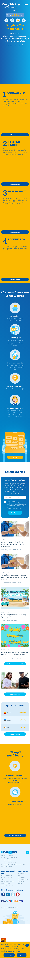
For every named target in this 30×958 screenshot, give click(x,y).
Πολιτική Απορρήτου (23, 879)
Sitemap (20, 883)
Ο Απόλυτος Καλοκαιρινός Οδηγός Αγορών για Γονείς (13, 616)
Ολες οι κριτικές (15, 734)
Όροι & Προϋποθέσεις (21, 876)
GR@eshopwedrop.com (7, 881)
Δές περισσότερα (15, 694)
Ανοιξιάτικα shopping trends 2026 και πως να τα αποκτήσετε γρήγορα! (14, 653)
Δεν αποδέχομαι (9, 955)
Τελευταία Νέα (15, 472)
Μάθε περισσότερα (15, 134)
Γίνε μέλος (15, 457)
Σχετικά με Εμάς (22, 873)
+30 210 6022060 (8, 875)
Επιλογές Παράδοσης (15, 835)
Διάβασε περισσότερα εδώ (15, 664)
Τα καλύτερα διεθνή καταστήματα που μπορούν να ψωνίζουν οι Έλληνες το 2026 (14, 577)
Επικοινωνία (21, 881)
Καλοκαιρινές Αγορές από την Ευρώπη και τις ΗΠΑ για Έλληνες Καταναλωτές (13, 544)
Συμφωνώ (21, 955)
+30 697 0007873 (7, 877)
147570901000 (13, 858)
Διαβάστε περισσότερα (13, 952)
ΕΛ (14, 10)
